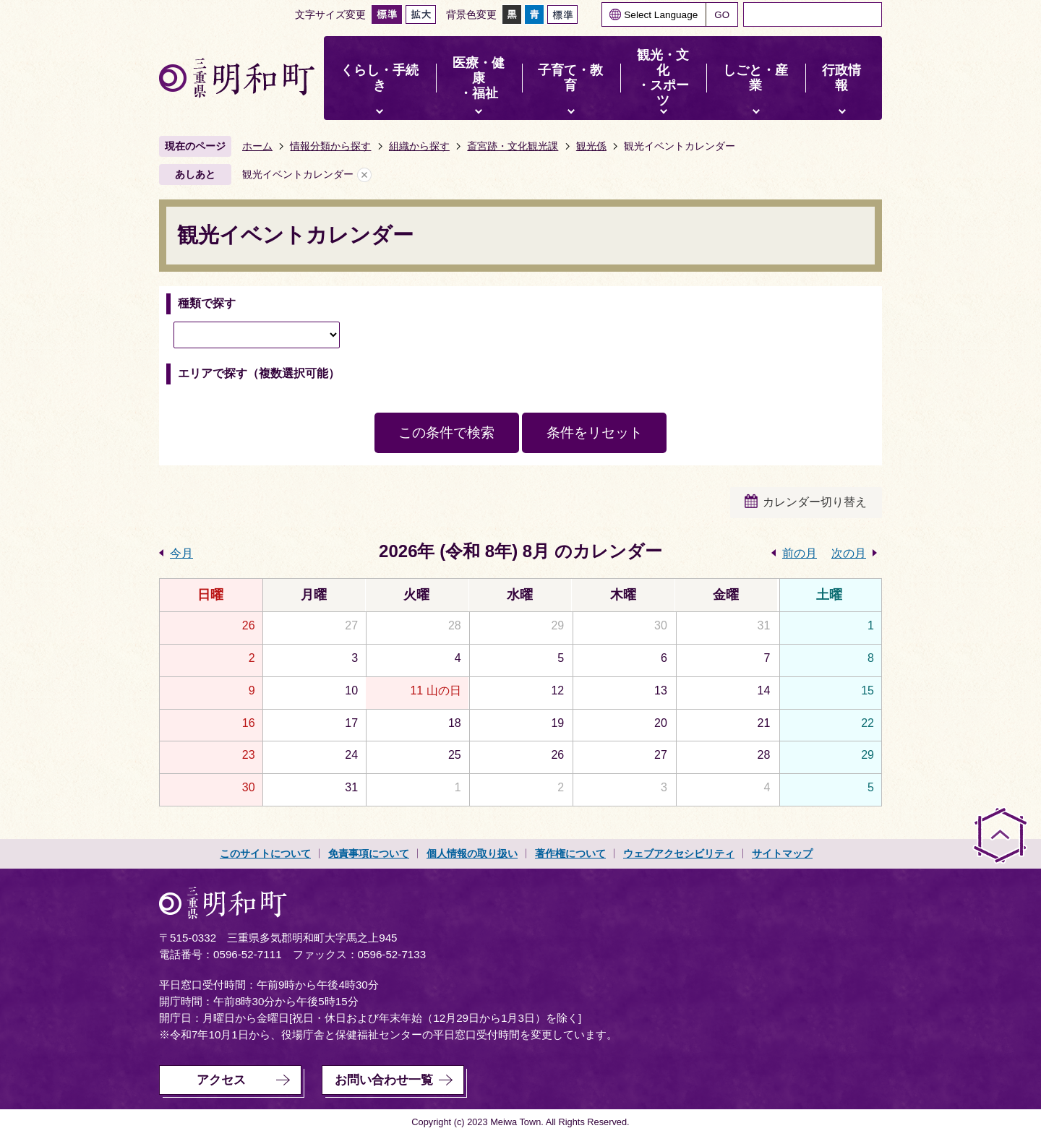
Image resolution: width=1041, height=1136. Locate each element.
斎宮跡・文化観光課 (512, 146)
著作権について (570, 853)
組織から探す (419, 146)
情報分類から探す (330, 146)
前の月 (799, 553)
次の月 (848, 553)
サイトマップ (782, 853)
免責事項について (368, 853)
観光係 (591, 146)
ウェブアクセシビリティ (678, 853)
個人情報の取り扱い (472, 853)
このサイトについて (265, 853)
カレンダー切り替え (815, 502)
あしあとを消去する (364, 174)
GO (721, 14)
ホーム (257, 146)
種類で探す (207, 303)
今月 (181, 553)
